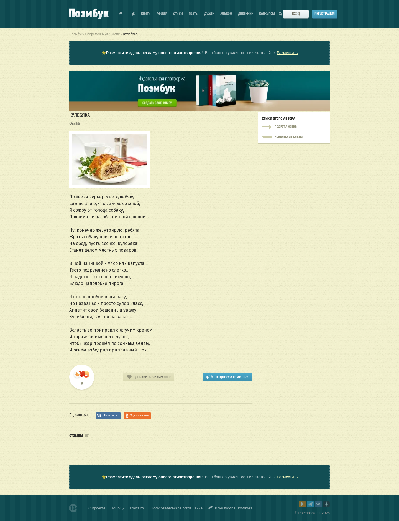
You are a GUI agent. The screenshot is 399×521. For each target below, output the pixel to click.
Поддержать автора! (232, 377)
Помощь (117, 508)
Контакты (137, 508)
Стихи (178, 14)
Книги (146, 14)
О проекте (96, 508)
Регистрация (324, 14)
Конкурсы (267, 14)
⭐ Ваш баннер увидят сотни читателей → (199, 53)
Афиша (162, 14)
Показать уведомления (120, 14)
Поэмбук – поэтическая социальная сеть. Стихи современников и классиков (89, 14)
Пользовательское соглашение (177, 508)
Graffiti (74, 123)
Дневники (246, 14)
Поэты (194, 14)
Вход (296, 14)
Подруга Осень (294, 127)
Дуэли (209, 14)
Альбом (226, 14)
